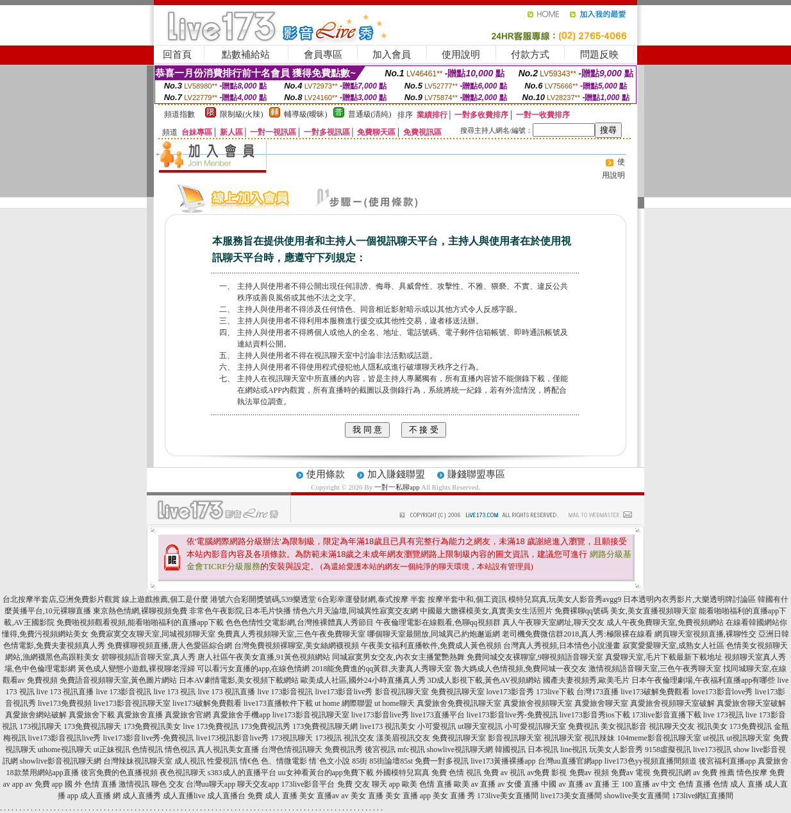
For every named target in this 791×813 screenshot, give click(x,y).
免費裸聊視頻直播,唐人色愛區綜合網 (169, 645)
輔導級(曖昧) (306, 114)
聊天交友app (258, 784)
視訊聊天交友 (672, 726)
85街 (359, 761)
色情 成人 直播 (738, 784)
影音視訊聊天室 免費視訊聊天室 (430, 691)
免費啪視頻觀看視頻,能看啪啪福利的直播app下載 (139, 622)
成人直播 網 (100, 795)
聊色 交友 (167, 784)
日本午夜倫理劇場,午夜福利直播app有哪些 (703, 680)
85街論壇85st (391, 761)
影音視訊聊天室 (515, 737)
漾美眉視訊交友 (403, 737)
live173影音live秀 (344, 691)
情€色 (249, 761)
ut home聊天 (394, 703)
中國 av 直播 (562, 784)
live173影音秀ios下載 (595, 714)
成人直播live (184, 795)
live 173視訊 (723, 714)
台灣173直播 (597, 691)
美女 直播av (319, 795)
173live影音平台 (308, 784)
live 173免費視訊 (210, 726)
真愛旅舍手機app (241, 714)
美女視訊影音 (624, 726)
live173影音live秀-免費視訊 (512, 714)
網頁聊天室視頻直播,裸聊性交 (705, 633)
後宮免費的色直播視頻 (119, 772)
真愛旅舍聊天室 (601, 703)
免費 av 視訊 (504, 772)
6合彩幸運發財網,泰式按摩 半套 (372, 599)
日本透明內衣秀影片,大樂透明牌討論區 (689, 599)
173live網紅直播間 (702, 795)
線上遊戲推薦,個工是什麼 (165, 599)
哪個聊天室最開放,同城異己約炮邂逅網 (433, 633)
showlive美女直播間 (637, 795)
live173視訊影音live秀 (232, 737)
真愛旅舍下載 (92, 714)
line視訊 (573, 749)
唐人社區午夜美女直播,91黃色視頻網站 (263, 657)
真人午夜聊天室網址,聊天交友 (553, 622)
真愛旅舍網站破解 (36, 714)
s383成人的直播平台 (242, 772)
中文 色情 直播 (686, 784)
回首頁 (177, 54)
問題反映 (599, 54)
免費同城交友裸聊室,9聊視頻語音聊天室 (535, 657)
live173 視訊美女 (387, 726)
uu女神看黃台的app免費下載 (326, 772)
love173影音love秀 (722, 691)
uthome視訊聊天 (65, 749)
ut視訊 (713, 737)
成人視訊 (189, 761)
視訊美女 (712, 726)
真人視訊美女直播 (228, 749)
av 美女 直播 (362, 795)
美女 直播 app (408, 795)
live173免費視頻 (65, 703)
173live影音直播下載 (666, 714)
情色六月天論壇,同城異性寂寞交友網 (355, 610)
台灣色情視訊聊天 (291, 749)
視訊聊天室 (563, 737)
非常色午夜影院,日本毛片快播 (240, 610)
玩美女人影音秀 (616, 749)
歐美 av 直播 (474, 784)
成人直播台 (226, 795)
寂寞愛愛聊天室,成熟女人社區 (673, 645)
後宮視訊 (380, 749)
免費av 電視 (631, 772)
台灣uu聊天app (210, 784)
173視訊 (328, 737)
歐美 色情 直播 (427, 784)
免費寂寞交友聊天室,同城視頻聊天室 (152, 633)
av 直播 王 (602, 784)
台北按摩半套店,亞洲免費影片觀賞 (61, 599)
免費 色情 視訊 (456, 772)
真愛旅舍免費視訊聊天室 (459, 703)
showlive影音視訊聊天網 (60, 761)
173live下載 (555, 691)
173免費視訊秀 (265, 726)
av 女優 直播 (518, 784)
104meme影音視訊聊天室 (659, 737)
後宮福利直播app (727, 761)
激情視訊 (134, 784)
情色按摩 (752, 772)
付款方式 (530, 54)
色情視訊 (147, 749)
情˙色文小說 (329, 761)
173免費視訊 (750, 726)
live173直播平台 (438, 714)
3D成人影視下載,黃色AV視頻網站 (484, 680)
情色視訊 (180, 749)
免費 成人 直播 (272, 795)
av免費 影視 (547, 772)
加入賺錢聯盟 (396, 474)
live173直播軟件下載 (278, 703)
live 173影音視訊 (124, 691)
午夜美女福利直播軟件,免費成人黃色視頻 (431, 645)
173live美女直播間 (507, 795)
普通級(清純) (370, 114)
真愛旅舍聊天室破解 (751, 703)
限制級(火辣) (241, 114)
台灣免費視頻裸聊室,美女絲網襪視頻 (296, 645)
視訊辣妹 (599, 737)
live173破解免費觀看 (655, 691)
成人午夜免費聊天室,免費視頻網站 (665, 622)
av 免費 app (44, 784)
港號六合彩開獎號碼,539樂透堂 (263, 599)
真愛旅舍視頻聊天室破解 (672, 703)
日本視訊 (543, 749)
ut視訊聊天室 (748, 737)
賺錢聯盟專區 (476, 474)
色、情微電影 (284, 761)
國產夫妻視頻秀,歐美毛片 (586, 680)
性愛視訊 (222, 761)
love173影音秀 (511, 691)
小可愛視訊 (436, 726)
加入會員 (391, 54)
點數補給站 (246, 54)
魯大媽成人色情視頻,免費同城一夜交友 (520, 668)
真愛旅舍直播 (140, 714)
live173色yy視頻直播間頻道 (650, 761)
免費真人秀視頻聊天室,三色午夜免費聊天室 (291, 633)
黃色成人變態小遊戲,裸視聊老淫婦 (136, 668)
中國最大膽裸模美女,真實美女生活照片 (486, 610)
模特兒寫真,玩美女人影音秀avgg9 (564, 599)
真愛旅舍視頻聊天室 (537, 703)
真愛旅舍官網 (188, 714)
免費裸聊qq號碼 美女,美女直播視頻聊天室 (625, 610)
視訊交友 (359, 737)
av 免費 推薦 (714, 772)
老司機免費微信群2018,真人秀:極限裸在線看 (577, 633)
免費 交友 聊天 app (368, 784)
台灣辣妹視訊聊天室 (137, 761)
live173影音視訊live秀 (64, 737)
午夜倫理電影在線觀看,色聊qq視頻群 (438, 622)
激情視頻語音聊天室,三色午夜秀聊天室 (654, 668)
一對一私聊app (397, 487)
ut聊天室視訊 (480, 726)
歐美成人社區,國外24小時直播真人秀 (363, 680)
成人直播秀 (141, 795)
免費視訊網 (672, 772)
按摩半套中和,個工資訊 (467, 599)
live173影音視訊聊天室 (132, 703)
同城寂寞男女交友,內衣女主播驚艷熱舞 (398, 657)
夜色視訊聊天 (183, 772)
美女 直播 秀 (454, 795)
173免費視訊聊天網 (325, 726)
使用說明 (461, 54)
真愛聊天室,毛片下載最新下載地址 (663, 657)
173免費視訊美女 (152, 726)
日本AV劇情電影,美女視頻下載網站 (239, 680)
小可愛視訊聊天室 (535, 726)
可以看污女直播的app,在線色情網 (253, 668)
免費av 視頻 (589, 772)
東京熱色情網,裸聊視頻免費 (140, 610)
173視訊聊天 (40, 726)
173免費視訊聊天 (92, 726)
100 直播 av (640, 784)
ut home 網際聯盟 (343, 703)
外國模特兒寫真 (402, 772)
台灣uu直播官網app (570, 761)
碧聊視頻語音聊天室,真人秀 (148, 657)
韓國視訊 (510, 749)
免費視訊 (583, 726)
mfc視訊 (411, 749)
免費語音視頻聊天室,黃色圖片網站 (118, 680)
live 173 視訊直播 (65, 691)
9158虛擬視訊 (668, 749)
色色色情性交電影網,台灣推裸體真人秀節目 (300, 622)
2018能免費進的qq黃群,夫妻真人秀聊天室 (382, 668)
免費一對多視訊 (442, 761)
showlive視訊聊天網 (460, 749)
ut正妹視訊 (112, 749)
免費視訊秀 (343, 749)
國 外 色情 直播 (91, 784)
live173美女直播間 (571, 795)
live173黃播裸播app (502, 761)
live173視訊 (712, 749)
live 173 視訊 (175, 691)
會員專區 (323, 54)
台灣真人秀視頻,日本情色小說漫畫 (561, 645)
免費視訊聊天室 (459, 737)
